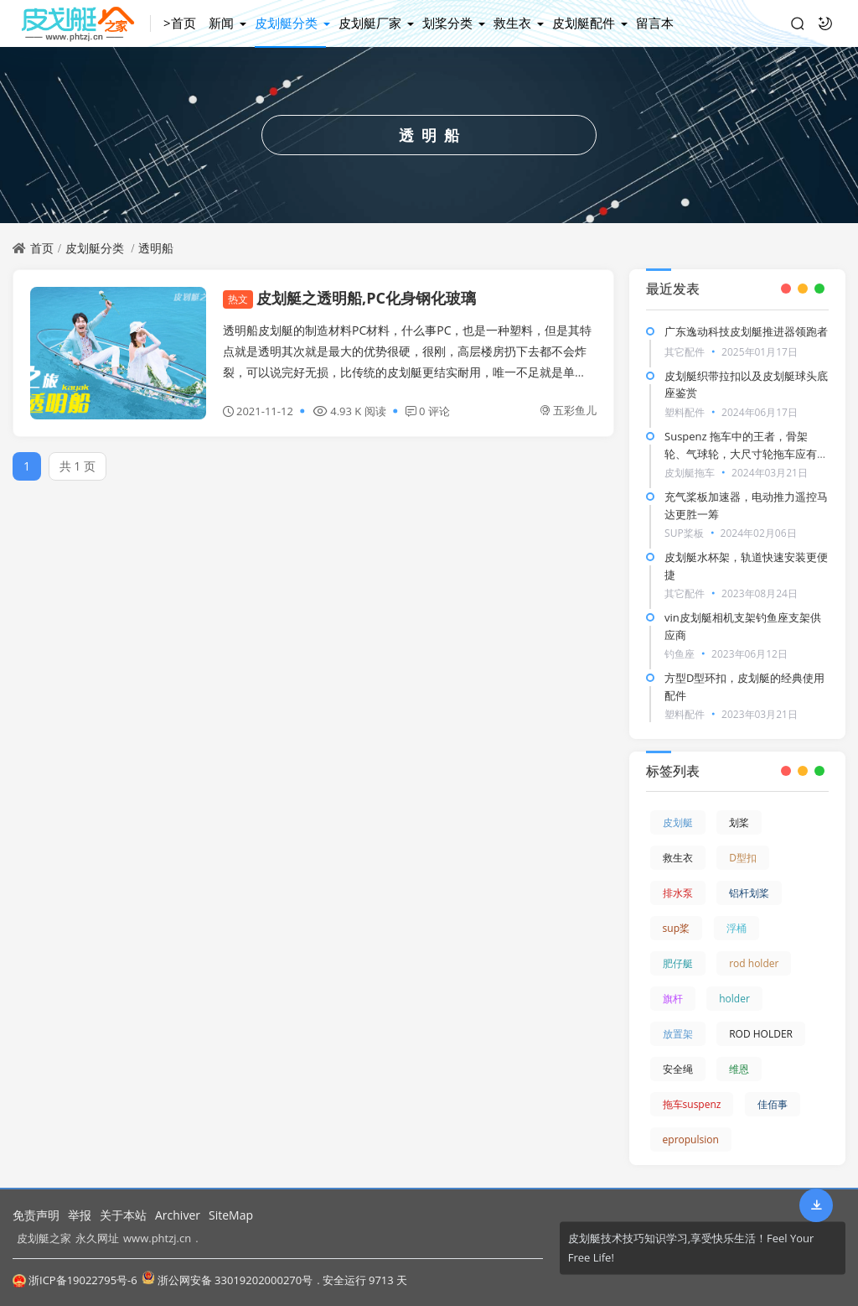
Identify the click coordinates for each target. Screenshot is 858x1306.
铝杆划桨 (749, 893)
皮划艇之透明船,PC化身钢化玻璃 (349, 298)
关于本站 (123, 1215)
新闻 (221, 22)
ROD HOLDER (761, 1034)
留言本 (655, 22)
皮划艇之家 (44, 1238)
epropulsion (691, 1139)
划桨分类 (447, 22)
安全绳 (678, 1069)
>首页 (179, 22)
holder (734, 998)
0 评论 (428, 411)
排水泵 (678, 893)
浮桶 (736, 928)
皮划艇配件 (583, 22)
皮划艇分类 (286, 22)
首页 (42, 248)
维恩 (739, 1069)
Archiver (177, 1215)
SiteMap (231, 1215)
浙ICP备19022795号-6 (75, 1280)
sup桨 (676, 928)
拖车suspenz (692, 1104)
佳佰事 (772, 1104)
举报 (79, 1215)
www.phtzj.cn (157, 1238)
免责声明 (36, 1215)
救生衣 (512, 22)
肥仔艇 (678, 963)
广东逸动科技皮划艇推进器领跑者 (746, 331)
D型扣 (743, 858)
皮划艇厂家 (370, 22)
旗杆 (673, 998)
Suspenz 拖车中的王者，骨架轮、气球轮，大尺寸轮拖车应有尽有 (746, 454)
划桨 (739, 822)
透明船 (155, 248)
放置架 (678, 1034)
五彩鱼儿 (568, 410)
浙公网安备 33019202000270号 (227, 1280)
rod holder (753, 963)
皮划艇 (678, 822)
